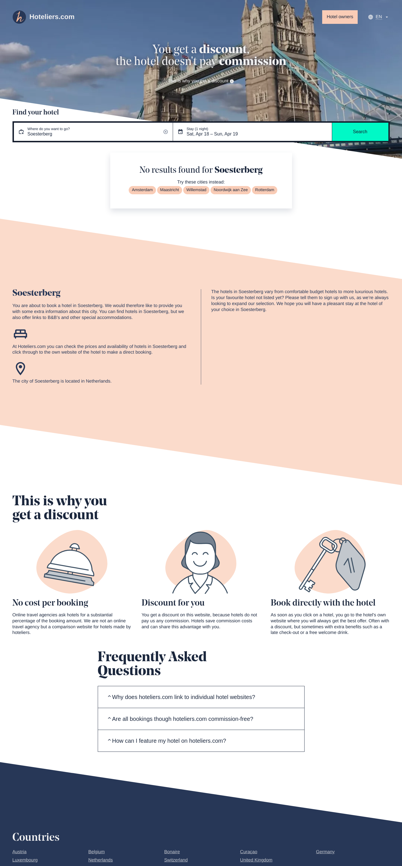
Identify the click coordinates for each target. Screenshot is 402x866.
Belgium (96, 852)
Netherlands (100, 860)
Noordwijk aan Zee (231, 190)
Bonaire (172, 852)
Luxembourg (25, 860)
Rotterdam (264, 190)
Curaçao (248, 852)
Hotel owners (340, 16)
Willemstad (196, 190)
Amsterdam (142, 190)
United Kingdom (256, 860)
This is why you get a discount (201, 81)
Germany (325, 852)
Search (360, 131)
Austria (20, 852)
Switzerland (176, 860)
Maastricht (169, 190)
